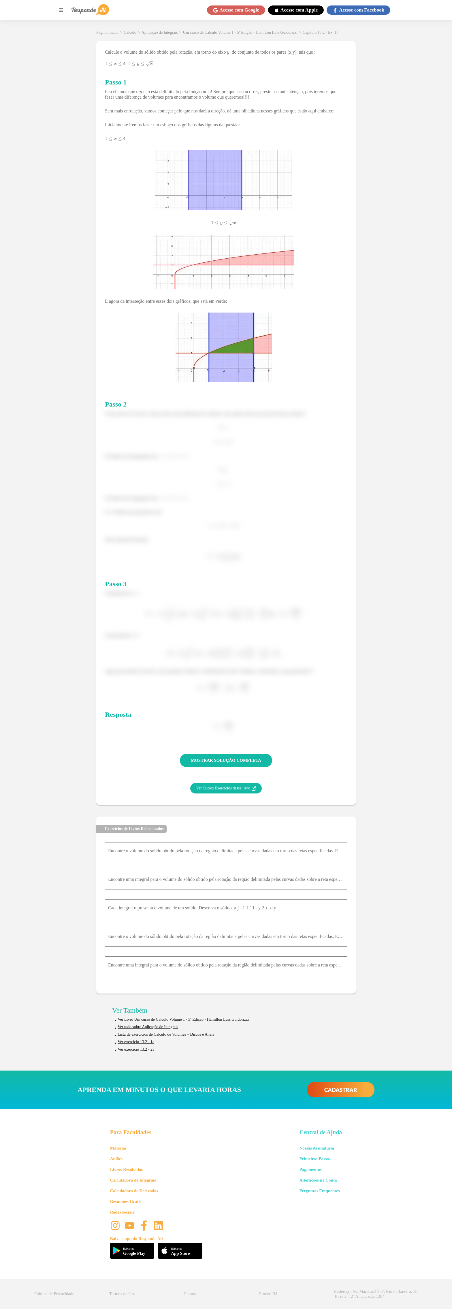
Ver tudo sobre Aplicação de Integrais (148, 1027)
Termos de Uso (122, 1293)
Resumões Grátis (126, 1201)
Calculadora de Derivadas (134, 1190)
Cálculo (130, 32)
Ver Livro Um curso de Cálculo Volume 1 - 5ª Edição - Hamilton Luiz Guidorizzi (183, 1019)
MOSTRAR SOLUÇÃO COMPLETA (226, 760)
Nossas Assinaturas (316, 1148)
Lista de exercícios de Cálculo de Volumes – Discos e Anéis (166, 1034)
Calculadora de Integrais (133, 1180)
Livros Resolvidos (126, 1169)
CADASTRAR (340, 1089)
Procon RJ (268, 1293)
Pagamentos (310, 1169)
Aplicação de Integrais (160, 32)
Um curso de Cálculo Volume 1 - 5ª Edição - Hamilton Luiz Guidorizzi (240, 32)
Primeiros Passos (314, 1158)
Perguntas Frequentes (319, 1190)
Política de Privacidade (54, 1293)
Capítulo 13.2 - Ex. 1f (320, 32)
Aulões (116, 1158)
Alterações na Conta (318, 1180)
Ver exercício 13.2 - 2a (136, 1049)
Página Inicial (107, 32)
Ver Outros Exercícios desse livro (226, 788)
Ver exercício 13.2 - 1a (136, 1042)
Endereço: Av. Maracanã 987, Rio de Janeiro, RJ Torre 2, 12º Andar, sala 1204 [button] (376, 1294)
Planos (190, 1293)
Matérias (118, 1148)
